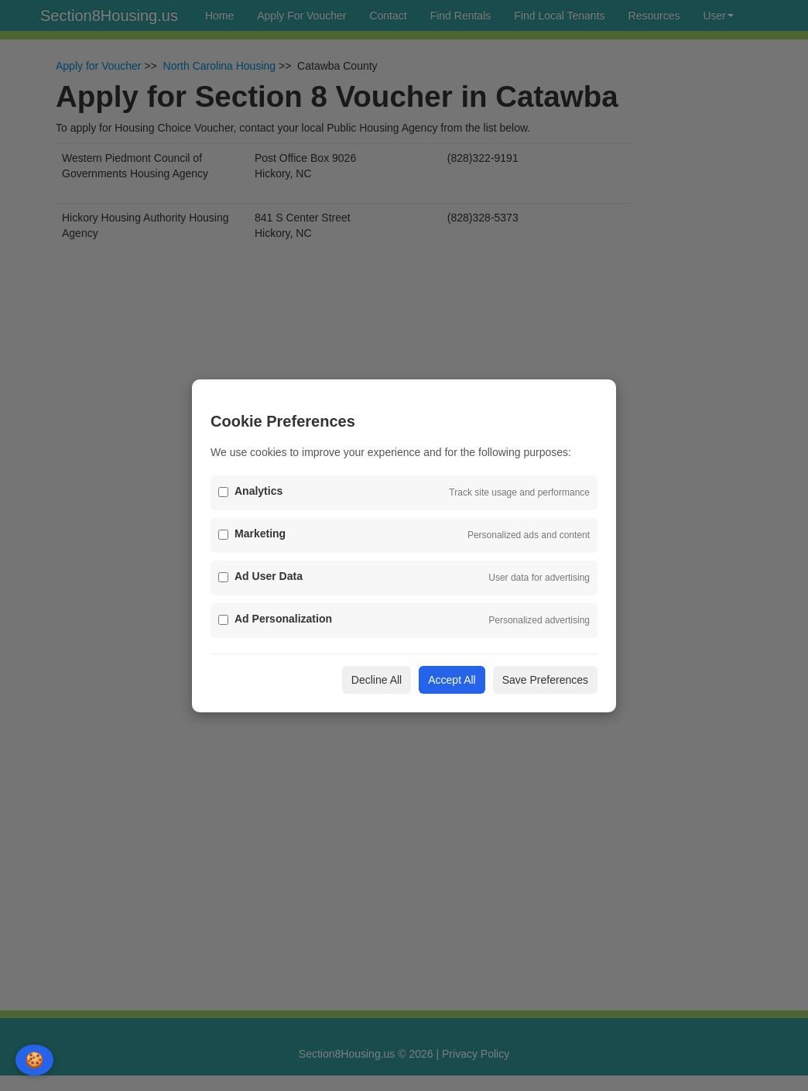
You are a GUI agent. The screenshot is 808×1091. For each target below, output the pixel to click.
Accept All (451, 680)
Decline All (376, 680)
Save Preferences (545, 680)
